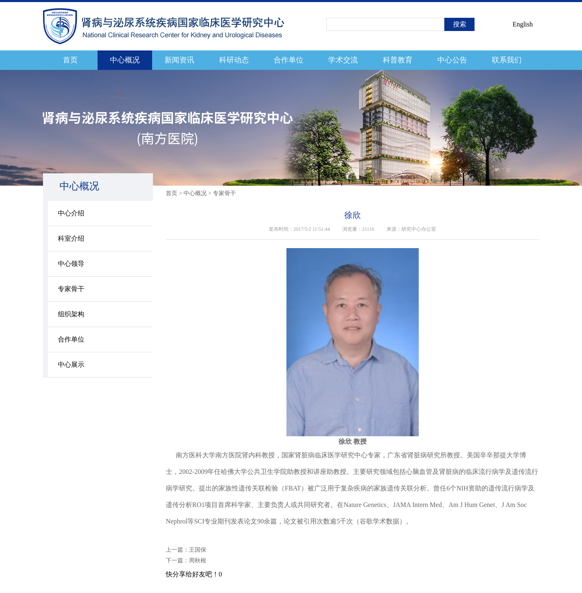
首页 (70, 60)
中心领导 (71, 263)
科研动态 (234, 60)
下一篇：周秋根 (186, 560)
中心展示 (71, 364)
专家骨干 (71, 288)
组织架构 (71, 314)
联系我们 (507, 60)
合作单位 (288, 60)
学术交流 (343, 60)
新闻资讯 (179, 60)
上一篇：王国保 (186, 550)
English (523, 24)
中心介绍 (71, 213)
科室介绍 (71, 238)
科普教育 (398, 60)
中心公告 (452, 60)
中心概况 (125, 60)
